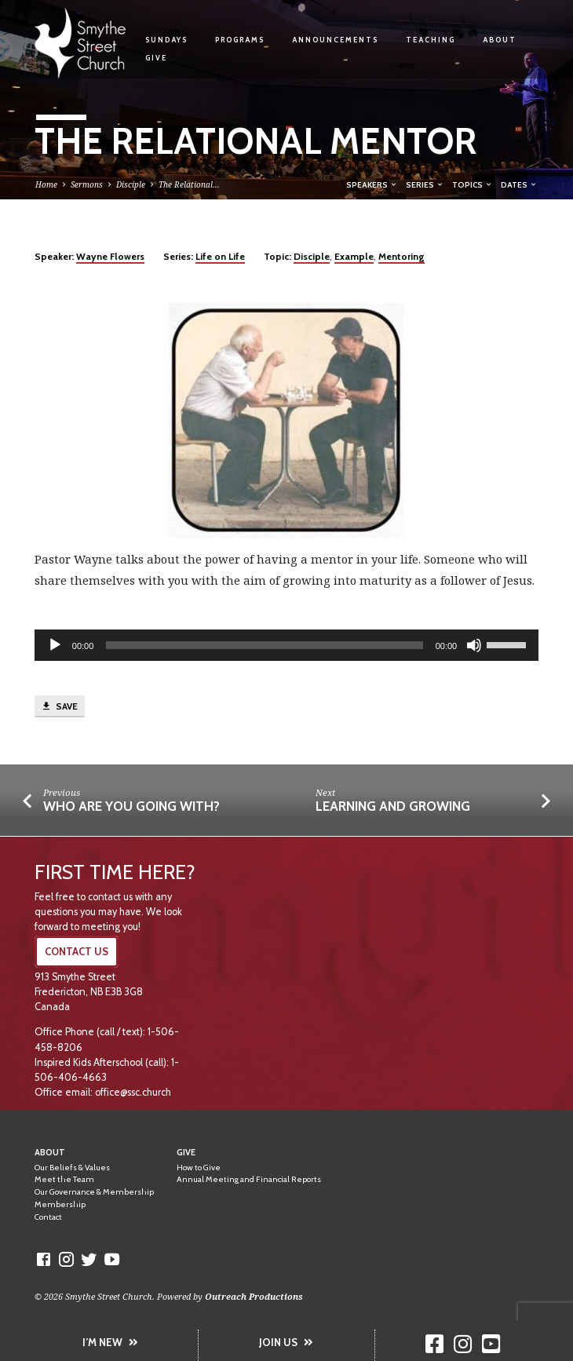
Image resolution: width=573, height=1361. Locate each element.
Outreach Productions (254, 1296)
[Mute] (474, 645)
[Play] (55, 645)
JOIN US (286, 1342)
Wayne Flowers (110, 256)
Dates (519, 184)
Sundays (166, 39)
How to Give (199, 1167)
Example (354, 256)
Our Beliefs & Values (72, 1167)
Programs (240, 39)
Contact (48, 1217)
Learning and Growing (393, 806)
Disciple (130, 184)
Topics (472, 184)
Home (46, 184)
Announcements (335, 39)
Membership (60, 1204)
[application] (286, 645)
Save (59, 706)
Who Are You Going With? (131, 806)
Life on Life (220, 256)
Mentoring (401, 256)
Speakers (372, 184)
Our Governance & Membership (94, 1192)
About (499, 39)
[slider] (264, 645)
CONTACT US (76, 952)
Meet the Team (64, 1179)
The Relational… (189, 184)
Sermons (87, 184)
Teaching (430, 39)
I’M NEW (110, 1342)
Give (156, 57)
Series (425, 184)
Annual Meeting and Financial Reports (249, 1179)
